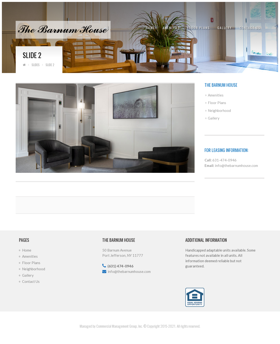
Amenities (171, 27)
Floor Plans (198, 27)
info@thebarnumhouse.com (236, 165)
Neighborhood (219, 110)
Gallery (224, 27)
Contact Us (250, 27)
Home (150, 27)
